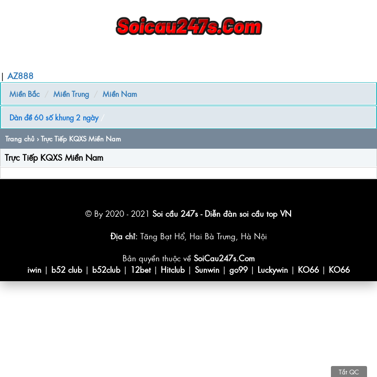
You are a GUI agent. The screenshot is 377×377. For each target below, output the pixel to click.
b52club (106, 269)
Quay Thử (224, 59)
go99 (238, 269)
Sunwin (207, 269)
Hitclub (173, 269)
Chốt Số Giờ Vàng (165, 59)
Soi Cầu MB (68, 59)
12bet (140, 269)
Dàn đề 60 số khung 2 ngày (53, 117)
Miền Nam (120, 93)
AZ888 (20, 75)
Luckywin (273, 269)
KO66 (308, 269)
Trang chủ (21, 59)
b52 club (66, 269)
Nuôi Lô (111, 59)
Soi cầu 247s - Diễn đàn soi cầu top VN (222, 213)
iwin (34, 269)
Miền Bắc (24, 93)
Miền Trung (71, 93)
